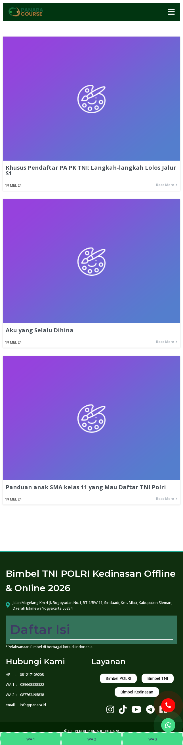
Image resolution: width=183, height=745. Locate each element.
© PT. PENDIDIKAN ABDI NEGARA (91, 730)
